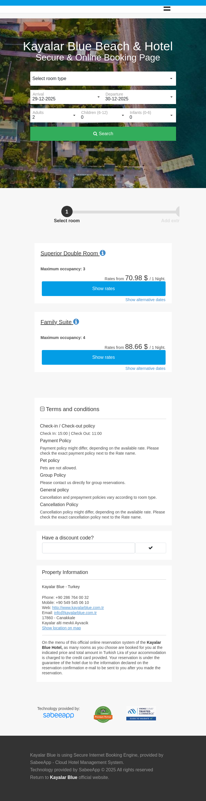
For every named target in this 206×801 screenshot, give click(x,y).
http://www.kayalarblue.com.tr (78, 607)
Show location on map (61, 628)
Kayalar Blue (63, 777)
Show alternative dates (145, 299)
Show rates (103, 288)
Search (103, 133)
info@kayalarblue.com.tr (75, 612)
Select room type (49, 78)
